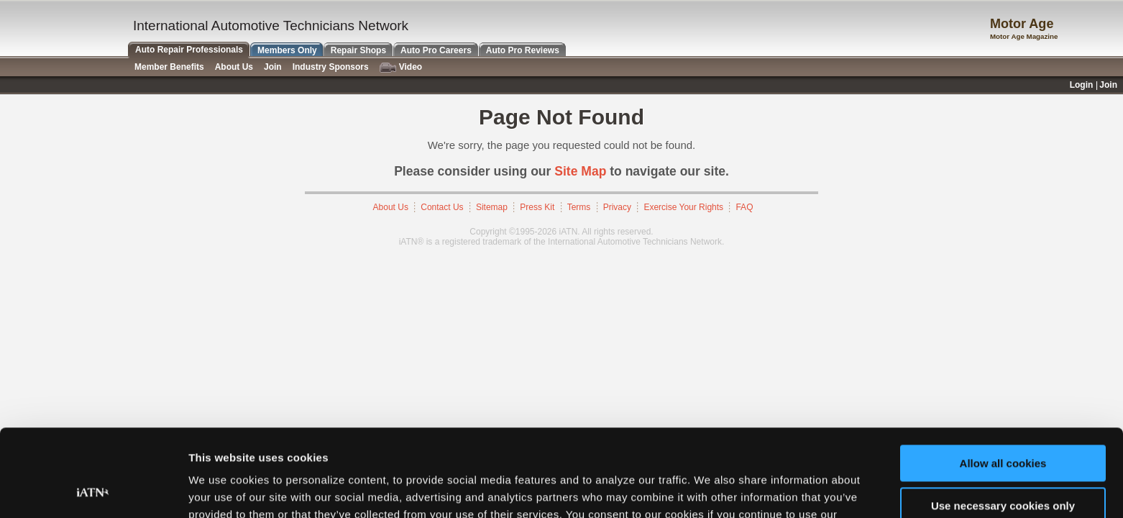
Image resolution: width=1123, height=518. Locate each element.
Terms (579, 207)
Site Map (580, 171)
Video (401, 67)
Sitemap (492, 207)
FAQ (744, 207)
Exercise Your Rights (683, 207)
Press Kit (537, 207)
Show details (221, 489)
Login (1082, 85)
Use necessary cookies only (1003, 423)
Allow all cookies (1003, 382)
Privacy (617, 207)
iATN (63, 30)
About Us (390, 207)
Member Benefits (169, 67)
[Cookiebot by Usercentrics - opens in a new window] (93, 490)
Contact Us (442, 207)
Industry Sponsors (331, 67)
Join (273, 67)
